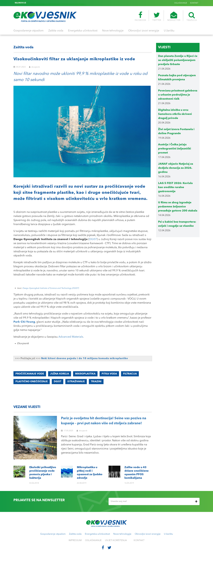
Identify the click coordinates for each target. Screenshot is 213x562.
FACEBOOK (140, 16)
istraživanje (76, 381)
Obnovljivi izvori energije (143, 30)
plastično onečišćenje (31, 381)
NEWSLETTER (173, 16)
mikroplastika (85, 374)
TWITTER (156, 16)
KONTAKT (194, 3)
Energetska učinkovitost (82, 30)
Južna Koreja (59, 374)
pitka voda (109, 374)
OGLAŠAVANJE (180, 3)
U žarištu (169, 30)
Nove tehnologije (112, 30)
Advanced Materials (70, 337)
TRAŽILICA (192, 16)
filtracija (130, 374)
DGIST (93, 239)
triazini (96, 381)
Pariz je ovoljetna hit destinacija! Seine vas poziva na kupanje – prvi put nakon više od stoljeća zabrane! (103, 421)
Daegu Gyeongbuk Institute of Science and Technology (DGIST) (50, 288)
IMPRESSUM (75, 540)
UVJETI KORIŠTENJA (116, 540)
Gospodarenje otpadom (28, 30)
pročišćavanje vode (29, 374)
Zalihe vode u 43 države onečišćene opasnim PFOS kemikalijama (56, 3)
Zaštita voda (55, 30)
